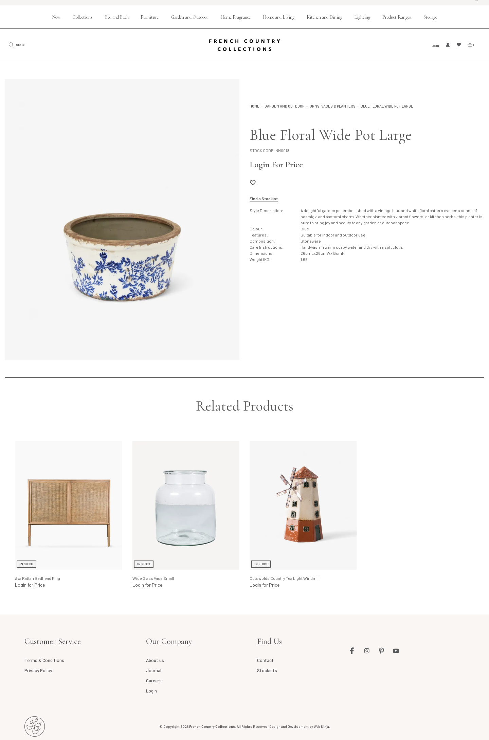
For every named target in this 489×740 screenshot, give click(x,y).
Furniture (150, 17)
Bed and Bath (117, 17)
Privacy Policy (38, 670)
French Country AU (34, 726)
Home (254, 106)
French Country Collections (245, 45)
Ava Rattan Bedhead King (37, 578)
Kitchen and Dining (324, 17)
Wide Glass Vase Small (153, 578)
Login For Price (276, 164)
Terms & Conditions (44, 660)
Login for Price (30, 585)
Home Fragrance (235, 17)
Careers (154, 680)
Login (433, 45)
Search (29, 44)
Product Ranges (396, 17)
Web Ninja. (322, 726)
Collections (82, 17)
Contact (265, 660)
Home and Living (278, 17)
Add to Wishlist (253, 182)
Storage (430, 17)
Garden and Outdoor (189, 17)
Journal (153, 670)
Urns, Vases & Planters (333, 106)
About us (155, 660)
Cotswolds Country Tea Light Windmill (285, 578)
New (56, 17)
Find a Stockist (264, 198)
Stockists (267, 670)
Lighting (362, 17)
